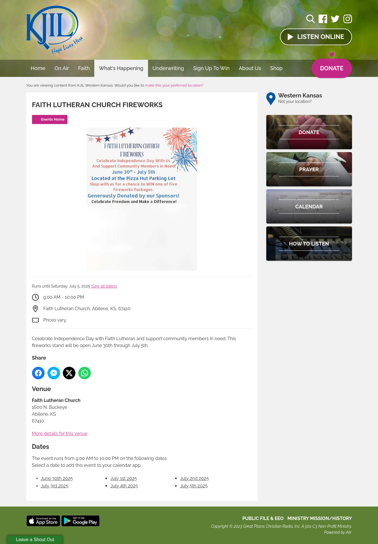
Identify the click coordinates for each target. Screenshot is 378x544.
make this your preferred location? (174, 85)
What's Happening (121, 68)
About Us (250, 68)
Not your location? (295, 101)
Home (38, 68)
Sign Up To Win (211, 68)
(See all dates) (104, 286)
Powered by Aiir (337, 532)
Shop (276, 68)
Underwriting (168, 68)
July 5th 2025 (193, 486)
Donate (331, 65)
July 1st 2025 (123, 478)
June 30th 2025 (57, 478)
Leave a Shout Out (35, 539)
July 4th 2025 (124, 486)
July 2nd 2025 (194, 478)
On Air (62, 68)
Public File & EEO (263, 518)
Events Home (53, 119)
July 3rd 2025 (55, 486)
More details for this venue (60, 433)
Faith (84, 68)
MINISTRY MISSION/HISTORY (319, 518)
